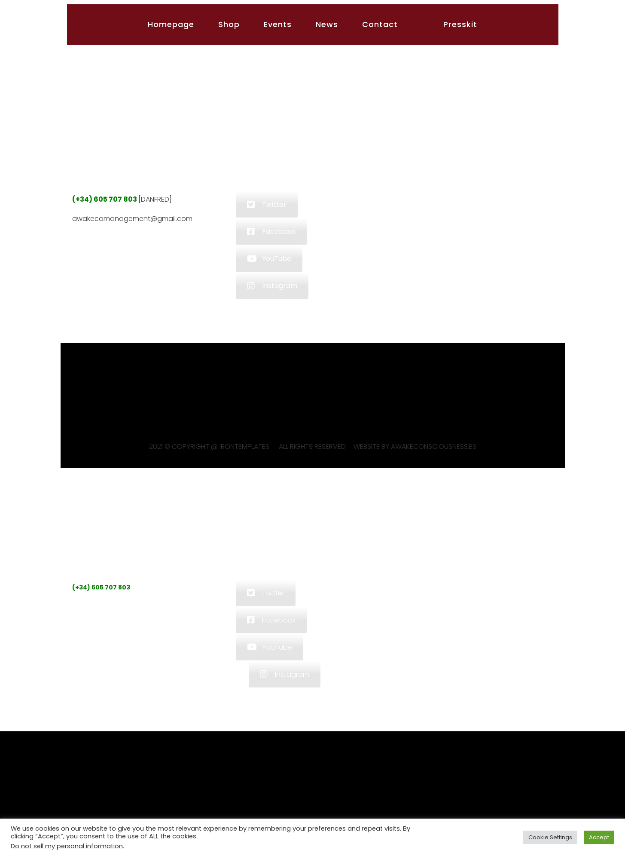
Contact (380, 24)
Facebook (271, 231)
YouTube (269, 259)
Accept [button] (599, 837)
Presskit (460, 24)
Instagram (272, 286)
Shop (229, 24)
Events (278, 24)
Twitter (267, 204)
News (327, 24)
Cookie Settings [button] (550, 837)
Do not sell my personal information (67, 846)
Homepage (171, 24)
